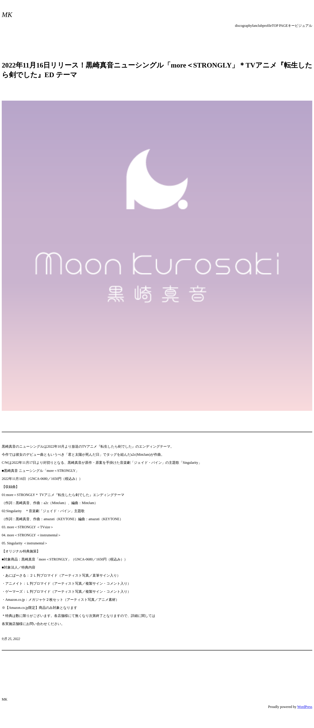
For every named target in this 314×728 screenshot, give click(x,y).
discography (243, 25)
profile (267, 25)
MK (7, 15)
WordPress (304, 707)
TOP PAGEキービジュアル (292, 25)
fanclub (257, 25)
